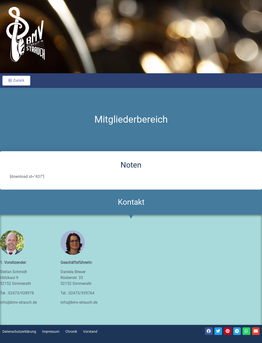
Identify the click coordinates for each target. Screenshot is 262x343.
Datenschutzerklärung (19, 331)
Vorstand (90, 331)
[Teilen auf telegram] (237, 331)
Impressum (50, 331)
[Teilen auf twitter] (218, 331)
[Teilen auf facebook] (209, 331)
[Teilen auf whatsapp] (246, 331)
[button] (16, 81)
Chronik (71, 331)
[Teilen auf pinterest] (228, 331)
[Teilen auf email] (256, 331)
